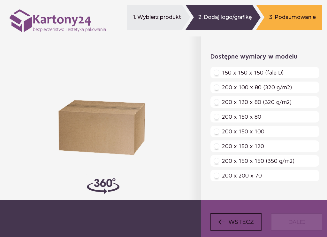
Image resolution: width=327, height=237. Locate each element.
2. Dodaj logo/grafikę (225, 17)
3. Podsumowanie (292, 17)
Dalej (297, 222)
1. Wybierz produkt (157, 17)
